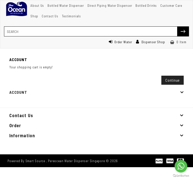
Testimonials (71, 16)
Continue (172, 80)
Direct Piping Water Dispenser (109, 6)
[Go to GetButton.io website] (181, 175)
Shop (34, 16)
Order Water (120, 42)
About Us (37, 6)
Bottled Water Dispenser (65, 6)
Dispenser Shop (150, 42)
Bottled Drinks (146, 6)
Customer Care (171, 6)
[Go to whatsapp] (181, 166)
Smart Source (35, 161)
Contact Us (50, 16)
